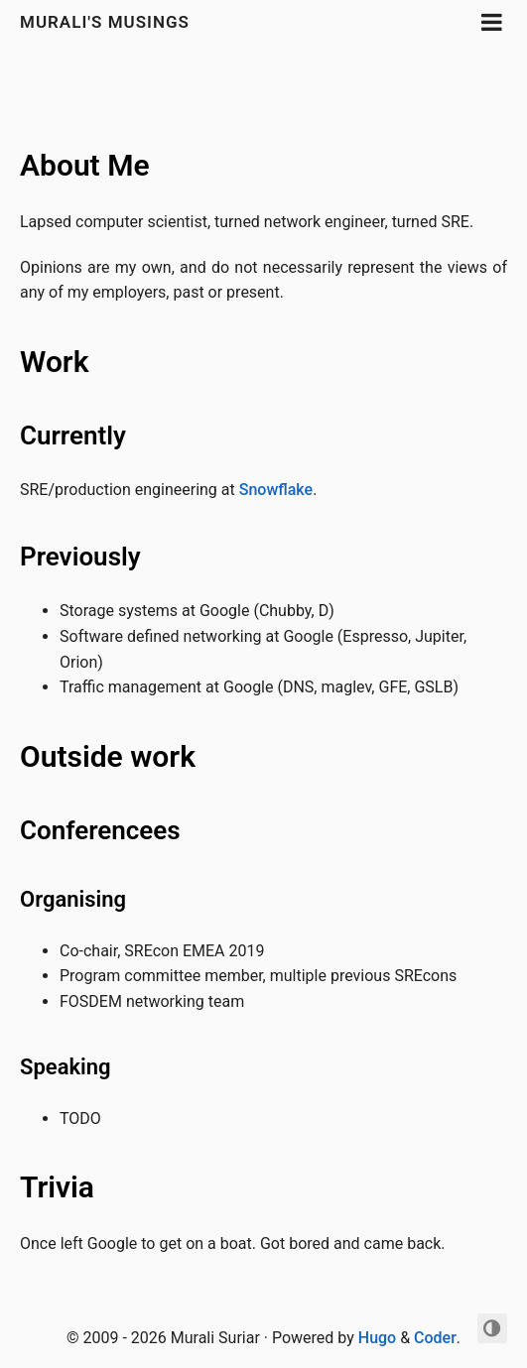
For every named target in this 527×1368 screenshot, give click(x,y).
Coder (435, 1337)
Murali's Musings (105, 22)
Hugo (377, 1337)
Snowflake (276, 489)
